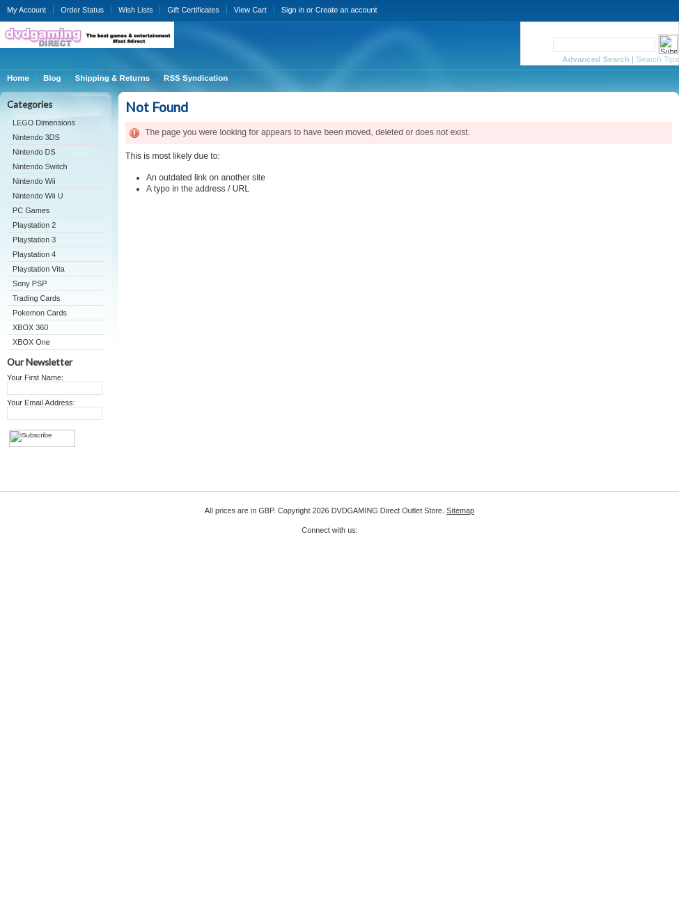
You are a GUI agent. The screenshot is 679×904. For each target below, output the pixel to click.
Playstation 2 (34, 225)
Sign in (292, 10)
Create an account (346, 10)
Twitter (368, 534)
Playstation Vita (39, 269)
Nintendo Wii (34, 181)
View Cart (250, 10)
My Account (26, 10)
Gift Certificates (193, 10)
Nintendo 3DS (36, 137)
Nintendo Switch (40, 166)
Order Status (82, 10)
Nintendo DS (34, 152)
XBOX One (31, 342)
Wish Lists (135, 10)
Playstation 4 (34, 254)
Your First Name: (35, 377)
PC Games (31, 210)
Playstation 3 (34, 239)
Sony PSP (30, 283)
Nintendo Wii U (38, 196)
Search (536, 44)
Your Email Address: (41, 402)
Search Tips (657, 59)
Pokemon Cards (40, 313)
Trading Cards (37, 298)
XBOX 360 (30, 327)
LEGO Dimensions (44, 122)
